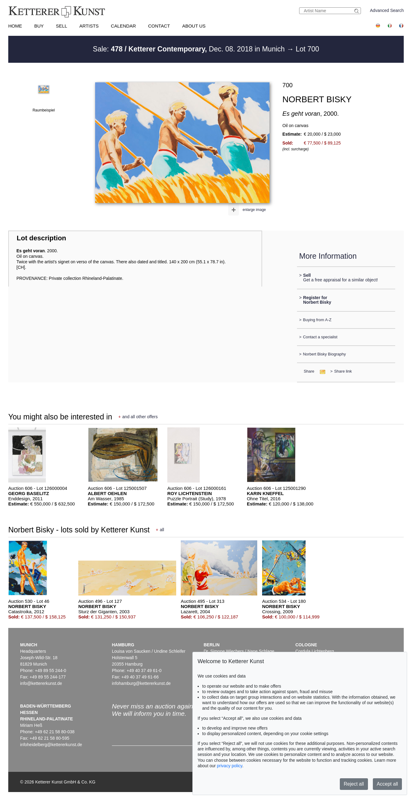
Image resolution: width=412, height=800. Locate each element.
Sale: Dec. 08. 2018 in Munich (190, 49)
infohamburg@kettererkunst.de (141, 683)
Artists (88, 25)
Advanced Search (387, 10)
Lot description (41, 238)
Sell (61, 25)
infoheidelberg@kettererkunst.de (51, 744)
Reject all (354, 784)
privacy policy (229, 765)
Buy (39, 25)
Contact (159, 25)
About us (194, 25)
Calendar (123, 25)
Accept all (387, 784)
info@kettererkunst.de (41, 683)
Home (15, 25)
